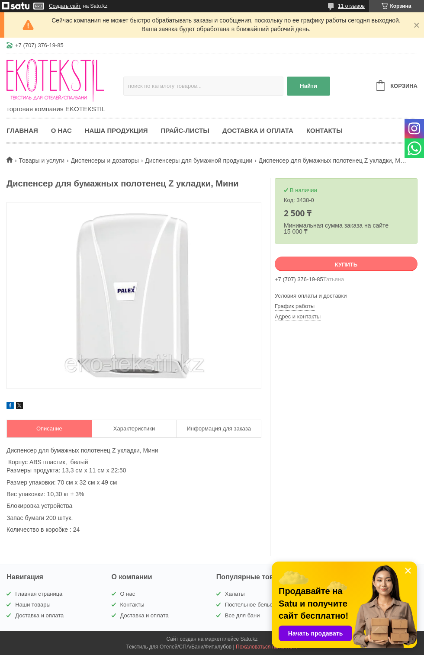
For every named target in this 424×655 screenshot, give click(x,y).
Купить (346, 264)
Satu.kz (248, 639)
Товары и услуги (41, 160)
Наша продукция (116, 130)
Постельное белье (249, 604)
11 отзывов (351, 6)
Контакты (324, 130)
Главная (22, 130)
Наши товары (33, 604)
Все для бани (242, 615)
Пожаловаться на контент (267, 647)
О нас (61, 130)
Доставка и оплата (257, 130)
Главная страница (38, 594)
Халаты (235, 594)
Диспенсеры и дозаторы (105, 160)
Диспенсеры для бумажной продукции (198, 160)
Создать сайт (65, 6)
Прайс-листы (185, 130)
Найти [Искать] (308, 86)
